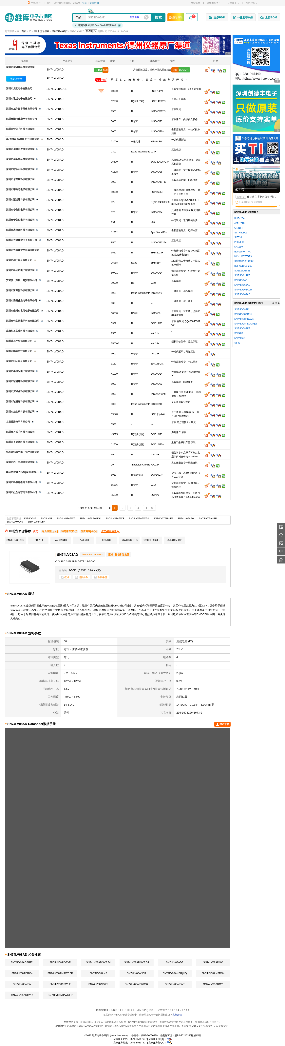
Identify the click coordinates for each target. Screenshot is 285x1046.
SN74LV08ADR (174, 962)
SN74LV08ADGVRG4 (136, 962)
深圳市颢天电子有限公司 (19, 361)
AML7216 (239, 223)
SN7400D (239, 338)
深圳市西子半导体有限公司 (20, 462)
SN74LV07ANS (15, 521)
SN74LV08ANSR (136, 973)
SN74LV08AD (55, 77)
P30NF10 (239, 242)
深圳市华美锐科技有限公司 (20, 179)
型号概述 (176, 17)
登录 (84, 3)
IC (30, 31)
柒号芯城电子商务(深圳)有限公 (22, 472)
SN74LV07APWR (115, 518)
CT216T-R (239, 228)
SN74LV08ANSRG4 (212, 973)
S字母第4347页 (59, 31)
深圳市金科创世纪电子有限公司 (22, 310)
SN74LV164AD (242, 294)
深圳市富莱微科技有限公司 (20, 290)
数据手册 (100, 577)
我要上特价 (16, 78)
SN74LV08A (29, 518)
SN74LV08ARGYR (22, 995)
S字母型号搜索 (41, 31)
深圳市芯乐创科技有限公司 (20, 169)
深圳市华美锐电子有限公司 (20, 209)
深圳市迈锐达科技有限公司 (20, 199)
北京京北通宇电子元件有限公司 (22, 452)
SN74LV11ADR (242, 275)
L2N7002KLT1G (129, 540)
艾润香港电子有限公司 (18, 421)
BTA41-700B (83, 540)
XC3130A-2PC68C (244, 261)
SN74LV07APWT (66, 518)
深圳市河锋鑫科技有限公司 (20, 391)
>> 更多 (276, 303)
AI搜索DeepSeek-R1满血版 (98, 25)
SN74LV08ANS (98, 973)
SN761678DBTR (15, 540)
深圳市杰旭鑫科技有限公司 (20, 229)
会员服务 (233, 3)
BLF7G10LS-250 (243, 266)
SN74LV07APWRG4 (90, 518)
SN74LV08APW (22, 984)
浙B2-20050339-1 (150, 1035)
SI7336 (238, 237)
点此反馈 (177, 1014)
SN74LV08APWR (98, 984)
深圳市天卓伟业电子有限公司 (21, 240)
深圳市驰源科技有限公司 (19, 351)
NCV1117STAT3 (243, 256)
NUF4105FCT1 (175, 540)
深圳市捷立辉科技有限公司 (20, 411)
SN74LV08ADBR (37, 521)
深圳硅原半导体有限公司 (19, 341)
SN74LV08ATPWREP (60, 995)
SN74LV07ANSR (208, 518)
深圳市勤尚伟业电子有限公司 (21, 118)
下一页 (149, 507)
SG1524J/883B (242, 270)
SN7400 (238, 333)
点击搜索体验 (110, 531)
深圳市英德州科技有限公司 (20, 442)
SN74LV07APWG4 (139, 518)
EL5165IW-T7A (242, 251)
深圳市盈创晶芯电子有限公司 (21, 492)
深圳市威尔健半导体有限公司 (21, 108)
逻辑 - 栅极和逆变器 (118, 554)
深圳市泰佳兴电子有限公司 (20, 371)
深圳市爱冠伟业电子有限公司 (21, 300)
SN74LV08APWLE (60, 984)
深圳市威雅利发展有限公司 (20, 149)
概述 (65, 577)
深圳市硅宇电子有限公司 (19, 260)
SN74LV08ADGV (213, 962)
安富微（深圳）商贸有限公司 (21, 280)
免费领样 (134, 17)
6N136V (238, 247)
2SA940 (106, 540)
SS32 (237, 342)
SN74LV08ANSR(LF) (175, 973)
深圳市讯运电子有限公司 (19, 98)
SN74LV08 (46, 518)
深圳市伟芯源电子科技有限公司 (22, 320)
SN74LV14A (240, 280)
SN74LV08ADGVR (60, 962)
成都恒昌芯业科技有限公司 (20, 330)
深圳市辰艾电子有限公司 (19, 88)
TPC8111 (38, 540)
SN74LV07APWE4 (163, 518)
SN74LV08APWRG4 (136, 984)
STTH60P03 (240, 232)
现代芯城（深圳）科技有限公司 (22, 139)
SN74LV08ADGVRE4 (98, 962)
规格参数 (81, 577)
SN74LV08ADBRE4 (22, 962)
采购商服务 (214, 3)
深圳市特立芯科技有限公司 (20, 129)
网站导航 (251, 3)
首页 (24, 31)
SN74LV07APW (186, 518)
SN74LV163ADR (243, 289)
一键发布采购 (243, 18)
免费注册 (94, 3)
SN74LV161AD (242, 285)
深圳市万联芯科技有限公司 (20, 431)
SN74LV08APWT (174, 984)
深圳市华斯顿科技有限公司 (20, 159)
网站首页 (195, 3)
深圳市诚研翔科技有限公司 (20, 67)
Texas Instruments (92, 554)
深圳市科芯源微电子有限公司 (21, 482)
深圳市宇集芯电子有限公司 (20, 189)
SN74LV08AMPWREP (60, 973)
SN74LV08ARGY (213, 984)
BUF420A (239, 218)
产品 (78, 17)
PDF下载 (222, 724)
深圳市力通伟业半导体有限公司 (22, 250)
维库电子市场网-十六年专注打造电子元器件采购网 (28, 17)
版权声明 (196, 1035)
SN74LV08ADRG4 (22, 973)
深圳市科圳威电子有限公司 (20, 270)
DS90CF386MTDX (152, 540)
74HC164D (61, 540)
